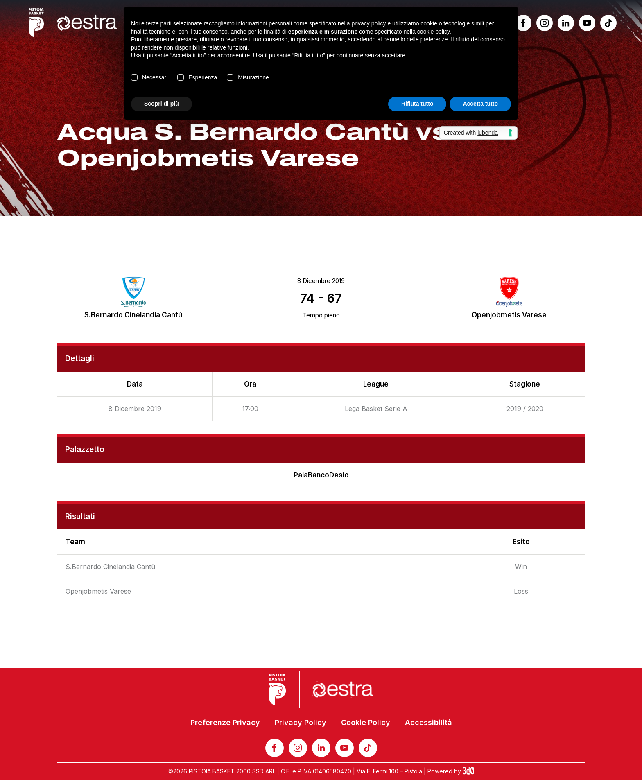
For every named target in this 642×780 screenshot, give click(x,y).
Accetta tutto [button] (480, 103)
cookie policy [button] (433, 31)
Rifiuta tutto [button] (417, 103)
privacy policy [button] (369, 23)
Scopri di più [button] (161, 103)
